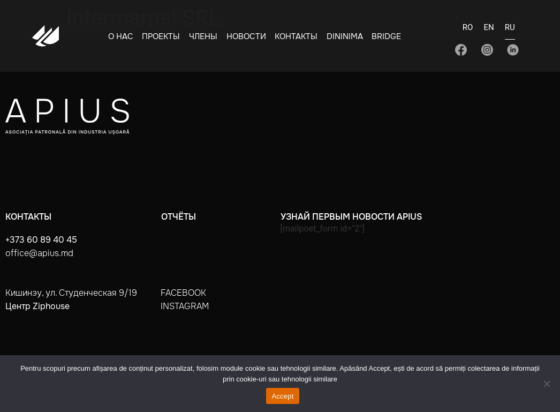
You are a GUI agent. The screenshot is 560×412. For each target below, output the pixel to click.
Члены (203, 36)
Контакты (296, 36)
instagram (185, 306)
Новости (246, 36)
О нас (120, 36)
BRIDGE (386, 36)
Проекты (161, 36)
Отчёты (178, 216)
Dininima (345, 36)
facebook (183, 292)
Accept (282, 396)
